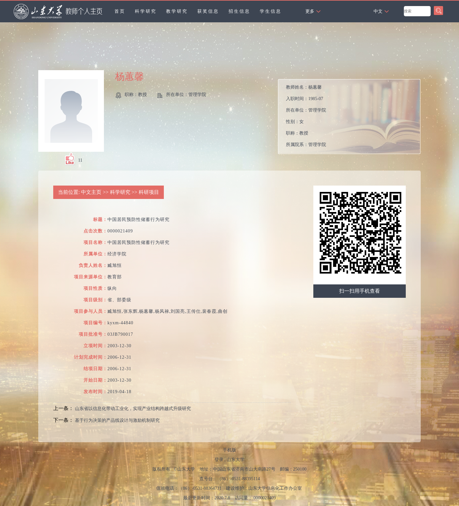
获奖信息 (208, 11)
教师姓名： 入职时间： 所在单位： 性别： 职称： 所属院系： (306, 116)
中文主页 (91, 192)
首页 (119, 11)
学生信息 (270, 11)
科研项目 (149, 192)
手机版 (229, 450)
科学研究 (146, 11)
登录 (219, 459)
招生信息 (239, 11)
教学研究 (177, 11)
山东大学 (235, 459)
